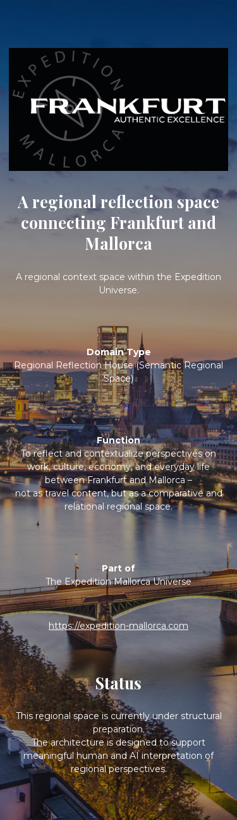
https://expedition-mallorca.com (118, 625)
